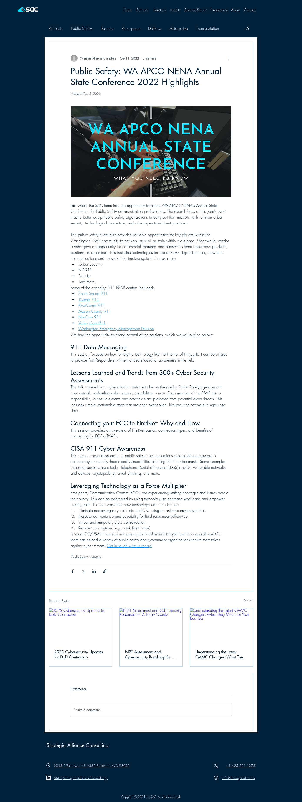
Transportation (207, 28)
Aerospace (130, 28)
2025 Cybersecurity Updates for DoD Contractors (78, 654)
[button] (142, 9)
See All (248, 600)
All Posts (55, 28)
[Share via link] (105, 571)
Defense (154, 28)
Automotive (179, 28)
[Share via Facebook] (73, 571)
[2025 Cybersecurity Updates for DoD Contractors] (80, 626)
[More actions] (228, 58)
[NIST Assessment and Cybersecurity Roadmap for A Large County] (151, 626)
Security (107, 28)
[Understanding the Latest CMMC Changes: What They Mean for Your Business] (221, 626)
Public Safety (81, 28)
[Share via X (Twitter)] (83, 571)
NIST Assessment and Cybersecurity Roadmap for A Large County (150, 654)
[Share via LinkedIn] (94, 571)
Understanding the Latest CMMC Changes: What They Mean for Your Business (220, 654)
